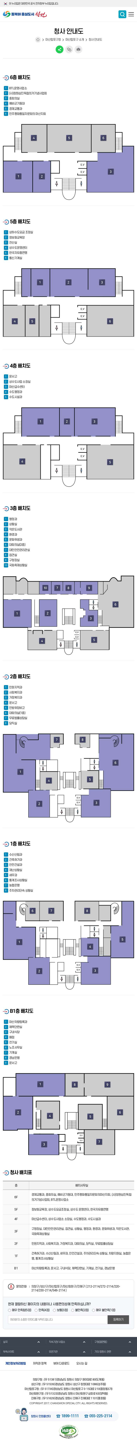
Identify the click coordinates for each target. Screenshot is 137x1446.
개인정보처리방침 (15, 1363)
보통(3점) (62, 1310)
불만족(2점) (82, 1310)
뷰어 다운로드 (61, 1363)
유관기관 (52, 1351)
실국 (3, 1341)
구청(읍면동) (99, 1341)
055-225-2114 (100, 1416)
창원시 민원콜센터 (41, 1416)
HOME (38, 40)
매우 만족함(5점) (21, 1310)
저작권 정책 (39, 1363)
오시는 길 (81, 1363)
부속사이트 (7, 1351)
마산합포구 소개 (74, 39)
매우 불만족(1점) (105, 1310)
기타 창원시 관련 (101, 1351)
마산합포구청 (53, 39)
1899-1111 (70, 1416)
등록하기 (118, 1319)
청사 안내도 (95, 39)
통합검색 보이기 (122, 14)
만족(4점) (44, 1310)
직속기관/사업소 (55, 1341)
